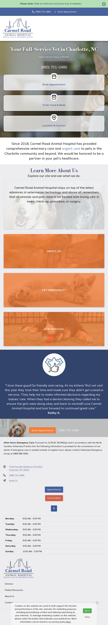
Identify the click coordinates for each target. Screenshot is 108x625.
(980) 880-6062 (20, 453)
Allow (87, 610)
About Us (9, 596)
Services (9, 583)
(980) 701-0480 (54, 67)
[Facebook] (54, 508)
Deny (87, 617)
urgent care (71, 148)
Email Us (13, 480)
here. (68, 621)
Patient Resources (14, 590)
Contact (9, 602)
